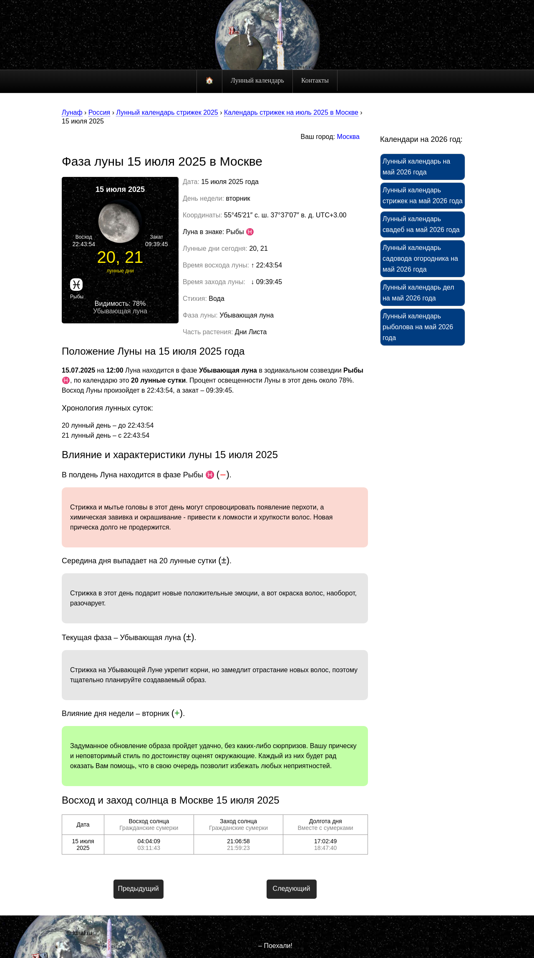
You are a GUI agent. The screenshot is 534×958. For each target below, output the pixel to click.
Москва (348, 136)
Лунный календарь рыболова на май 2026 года (418, 327)
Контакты (315, 80)
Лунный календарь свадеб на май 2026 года (421, 224)
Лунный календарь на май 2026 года (416, 167)
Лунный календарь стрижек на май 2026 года (423, 195)
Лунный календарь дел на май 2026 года (418, 293)
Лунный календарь (257, 80)
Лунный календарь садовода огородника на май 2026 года (420, 258)
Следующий (291, 888)
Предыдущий (138, 888)
